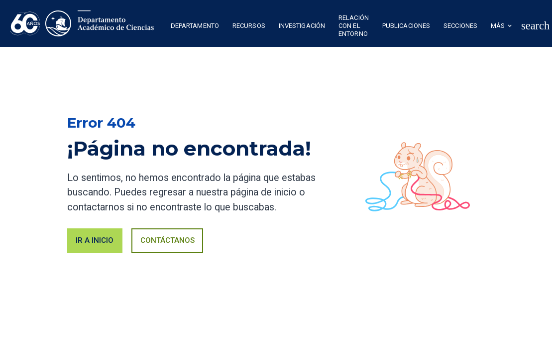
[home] (82, 23)
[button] (194, 27)
